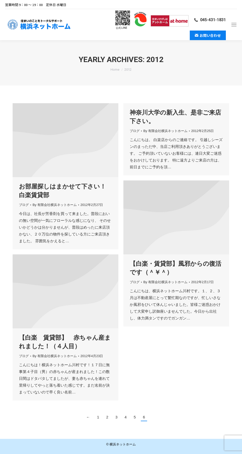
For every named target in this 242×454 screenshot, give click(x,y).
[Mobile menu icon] (234, 25)
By (55, 205)
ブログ (24, 205)
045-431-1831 (210, 19)
